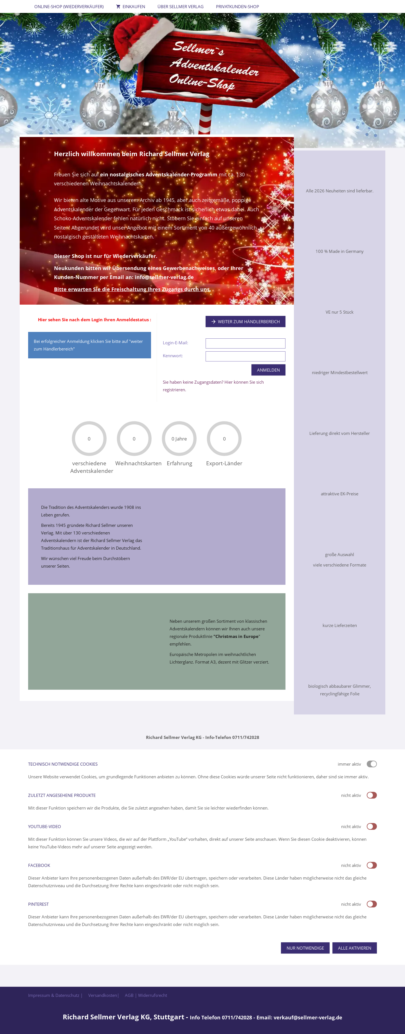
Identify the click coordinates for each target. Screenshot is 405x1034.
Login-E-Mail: (175, 342)
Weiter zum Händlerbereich (245, 321)
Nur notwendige (305, 948)
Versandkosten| (103, 995)
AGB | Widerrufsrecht (146, 995)
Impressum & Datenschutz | (55, 995)
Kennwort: (173, 355)
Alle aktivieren (354, 948)
